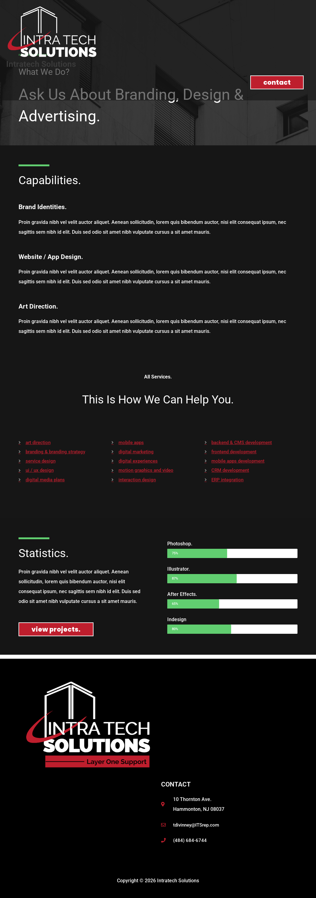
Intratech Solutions (43, 64)
